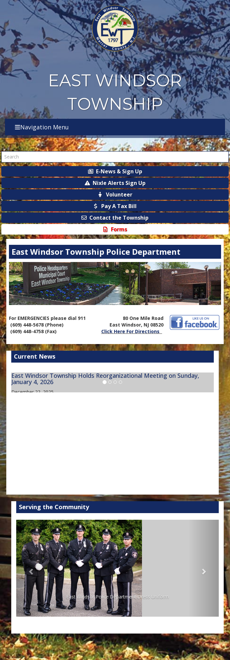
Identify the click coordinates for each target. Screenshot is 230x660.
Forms (115, 229)
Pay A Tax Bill (115, 206)
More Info (203, 455)
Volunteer (115, 194)
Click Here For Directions (131, 331)
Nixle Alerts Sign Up (115, 183)
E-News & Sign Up (115, 171)
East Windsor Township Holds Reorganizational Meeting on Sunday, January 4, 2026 (105, 379)
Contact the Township (115, 217)
